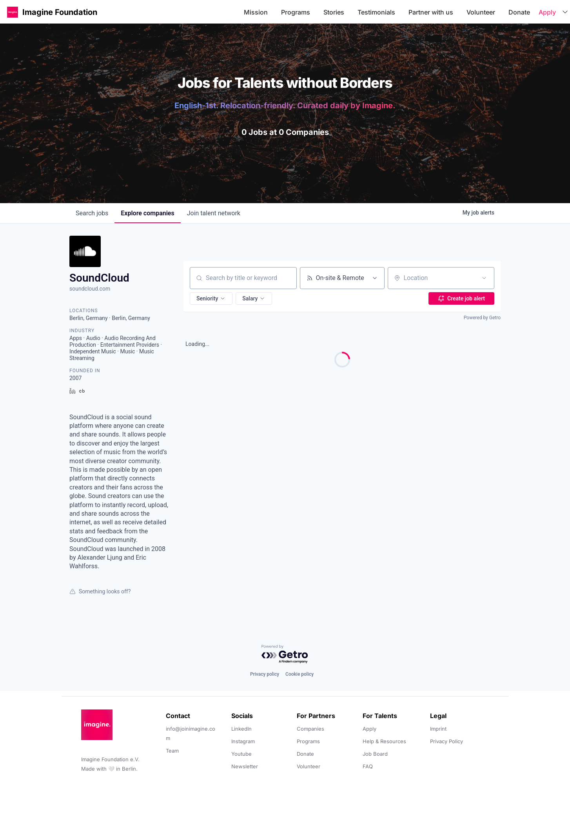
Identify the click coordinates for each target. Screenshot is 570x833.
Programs (295, 12)
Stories (333, 12)
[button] (12, 12)
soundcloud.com (89, 289)
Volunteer (481, 12)
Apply (547, 12)
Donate (519, 12)
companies (147, 213)
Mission (256, 12)
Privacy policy (264, 674)
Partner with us (430, 12)
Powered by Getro (482, 317)
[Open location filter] (484, 278)
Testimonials (376, 12)
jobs (92, 213)
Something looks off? (100, 591)
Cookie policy (299, 674)
